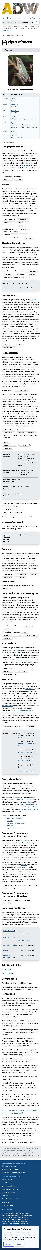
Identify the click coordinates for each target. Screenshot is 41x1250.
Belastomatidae (7, 706)
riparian (28, 238)
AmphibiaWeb (6, 969)
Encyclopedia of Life (9, 973)
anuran (33, 300)
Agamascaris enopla (31, 809)
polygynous (21, 390)
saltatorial (22, 574)
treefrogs (5, 250)
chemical (7, 638)
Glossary (5, 1196)
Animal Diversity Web (21, 17)
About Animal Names (9, 1186)
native (18, 179)
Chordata (14, 105)
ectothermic (31, 271)
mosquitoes (17, 650)
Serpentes (30, 771)
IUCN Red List (9, 931)
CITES (5, 950)
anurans (23, 840)
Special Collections (8, 1192)
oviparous (7, 448)
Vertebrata (15, 111)
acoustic (7, 629)
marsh (14, 235)
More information (24, 933)
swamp (23, 235)
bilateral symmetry (28, 274)
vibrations (31, 635)
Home (3, 35)
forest (24, 226)
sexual (6, 442)
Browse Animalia (7, 1179)
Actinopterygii (25, 760)
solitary (20, 577)
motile (34, 574)
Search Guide (6, 31)
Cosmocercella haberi (25, 799)
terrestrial (8, 222)
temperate (22, 220)
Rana (33, 765)
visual (27, 626)
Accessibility (6, 1202)
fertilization (9, 445)
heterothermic (9, 274)
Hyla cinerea (19, 35)
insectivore (22, 671)
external (23, 445)
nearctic (7, 179)
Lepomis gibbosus (24, 710)
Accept (9, 1244)
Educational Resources (10, 1189)
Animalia (10, 35)
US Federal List (10, 945)
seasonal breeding (26, 432)
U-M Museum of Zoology (10, 1169)
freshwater (22, 222)
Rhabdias (36, 807)
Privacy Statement (8, 1205)
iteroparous (8, 432)
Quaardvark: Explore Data (10, 1199)
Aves (20, 737)
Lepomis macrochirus (21, 713)
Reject (19, 1244)
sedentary (7, 577)
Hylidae (14, 123)
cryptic (31, 727)
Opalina (30, 802)
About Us (5, 1183)
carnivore (7, 671)
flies (10, 650)
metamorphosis (9, 347)
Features (8, 50)
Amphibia (14, 117)
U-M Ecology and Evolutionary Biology (15, 1172)
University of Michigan (9, 1166)
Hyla (12, 131)
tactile (6, 635)
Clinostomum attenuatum (28, 804)
